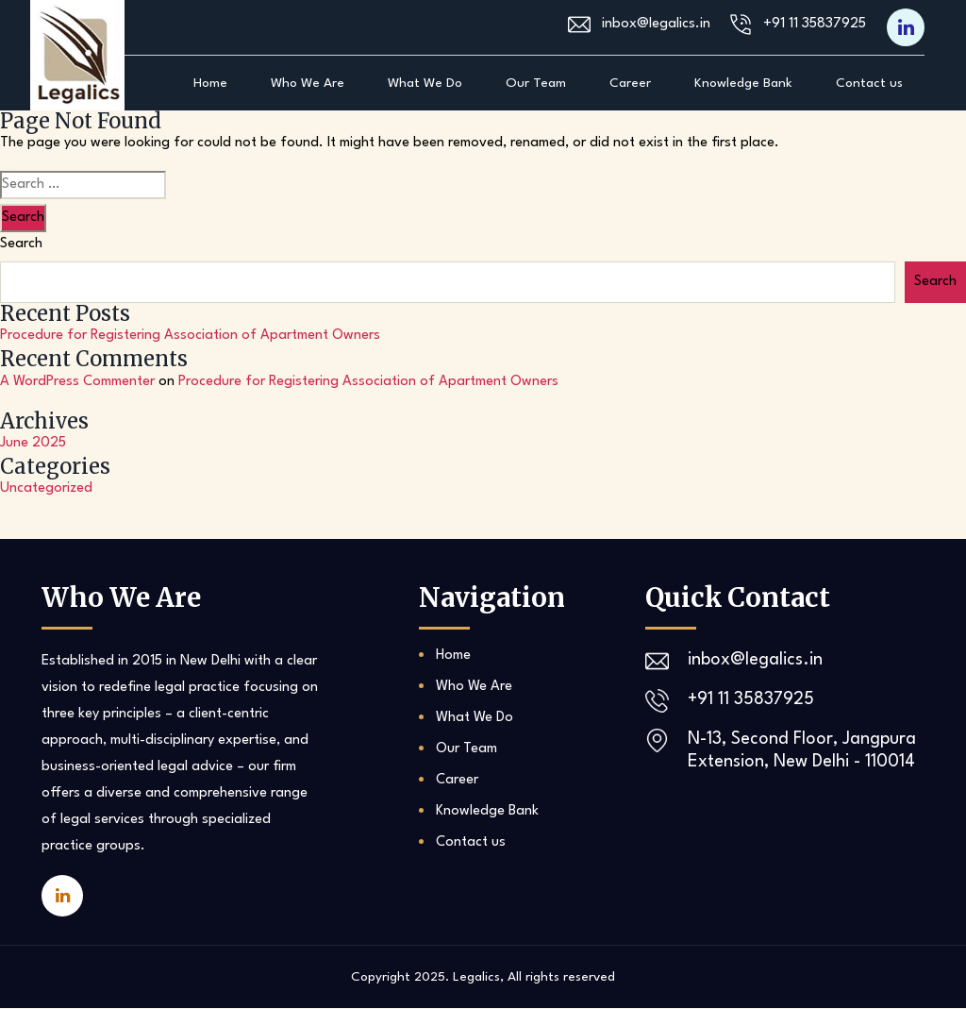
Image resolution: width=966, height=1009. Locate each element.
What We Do (425, 83)
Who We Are (307, 83)
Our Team (536, 83)
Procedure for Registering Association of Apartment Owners (190, 335)
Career (630, 83)
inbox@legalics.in (656, 25)
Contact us (869, 83)
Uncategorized (46, 489)
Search (21, 244)
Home (210, 83)
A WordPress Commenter (77, 382)
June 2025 (33, 444)
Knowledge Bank (743, 83)
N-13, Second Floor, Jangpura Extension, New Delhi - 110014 (803, 751)
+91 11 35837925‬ (814, 25)
